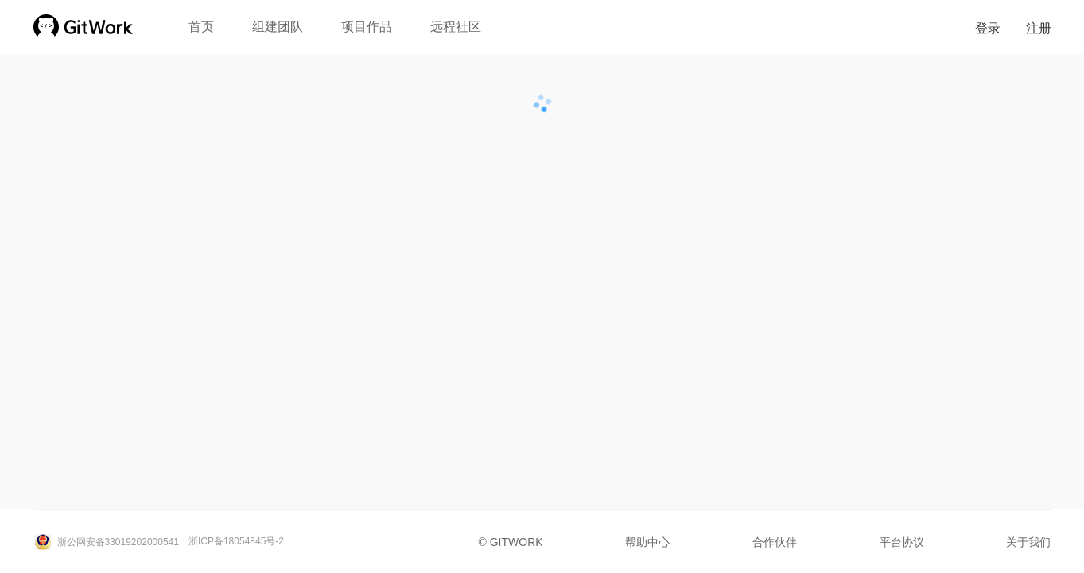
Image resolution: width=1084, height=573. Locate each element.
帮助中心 (647, 542)
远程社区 (455, 26)
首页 (201, 26)
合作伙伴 (774, 542)
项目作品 (366, 26)
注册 (1038, 28)
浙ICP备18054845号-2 (236, 541)
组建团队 (277, 26)
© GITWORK (511, 542)
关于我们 (1028, 542)
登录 (987, 28)
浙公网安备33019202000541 (106, 542)
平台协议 (902, 542)
